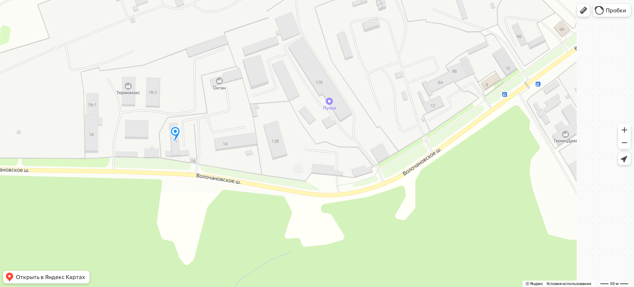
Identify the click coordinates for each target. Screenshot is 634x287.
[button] (583, 10)
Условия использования (568, 283)
